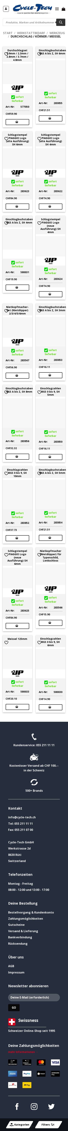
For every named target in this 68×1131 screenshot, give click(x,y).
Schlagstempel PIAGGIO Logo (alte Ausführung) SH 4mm (50, 139)
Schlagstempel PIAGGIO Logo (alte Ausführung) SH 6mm (17, 139)
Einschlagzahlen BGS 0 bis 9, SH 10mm (17, 473)
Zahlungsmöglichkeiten (25, 919)
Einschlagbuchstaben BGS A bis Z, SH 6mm (52, 52)
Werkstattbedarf (31, 33)
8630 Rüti (14, 855)
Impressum (16, 972)
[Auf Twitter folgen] (51, 1107)
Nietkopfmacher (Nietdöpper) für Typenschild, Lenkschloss (50, 555)
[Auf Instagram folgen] (34, 1107)
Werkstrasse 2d (19, 848)
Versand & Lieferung (23, 931)
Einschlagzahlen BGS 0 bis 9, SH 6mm (50, 642)
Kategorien (19, 1124)
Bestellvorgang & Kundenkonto (31, 912)
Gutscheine (16, 925)
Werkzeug (57, 33)
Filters (47, 1124)
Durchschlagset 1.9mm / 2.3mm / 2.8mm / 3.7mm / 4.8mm (17, 55)
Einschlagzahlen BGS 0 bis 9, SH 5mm (50, 391)
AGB (11, 966)
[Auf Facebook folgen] (16, 1107)
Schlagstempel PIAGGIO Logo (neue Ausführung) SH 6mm (17, 557)
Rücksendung (18, 944)
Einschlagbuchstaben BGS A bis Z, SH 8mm (19, 390)
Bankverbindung (20, 937)
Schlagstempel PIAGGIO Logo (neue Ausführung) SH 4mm (50, 226)
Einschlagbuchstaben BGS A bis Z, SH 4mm (19, 221)
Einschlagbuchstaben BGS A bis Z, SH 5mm (52, 471)
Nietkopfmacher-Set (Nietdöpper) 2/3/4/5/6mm (17, 310)
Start (8, 33)
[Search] (60, 22)
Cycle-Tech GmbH (21, 842)
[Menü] (57, 8)
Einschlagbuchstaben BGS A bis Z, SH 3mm (52, 308)
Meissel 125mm (17, 639)
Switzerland (17, 861)
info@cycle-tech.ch (22, 817)
